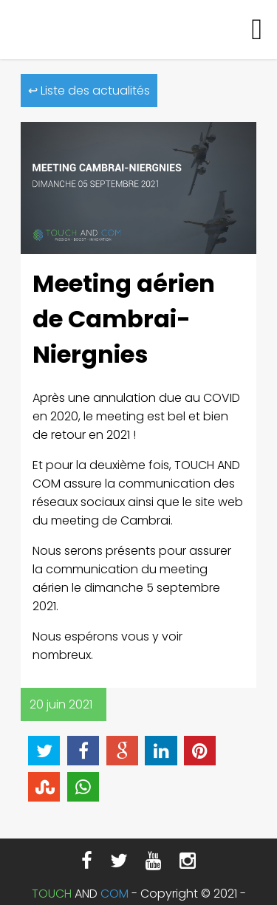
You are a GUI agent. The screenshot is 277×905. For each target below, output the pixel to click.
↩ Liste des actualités (89, 90)
